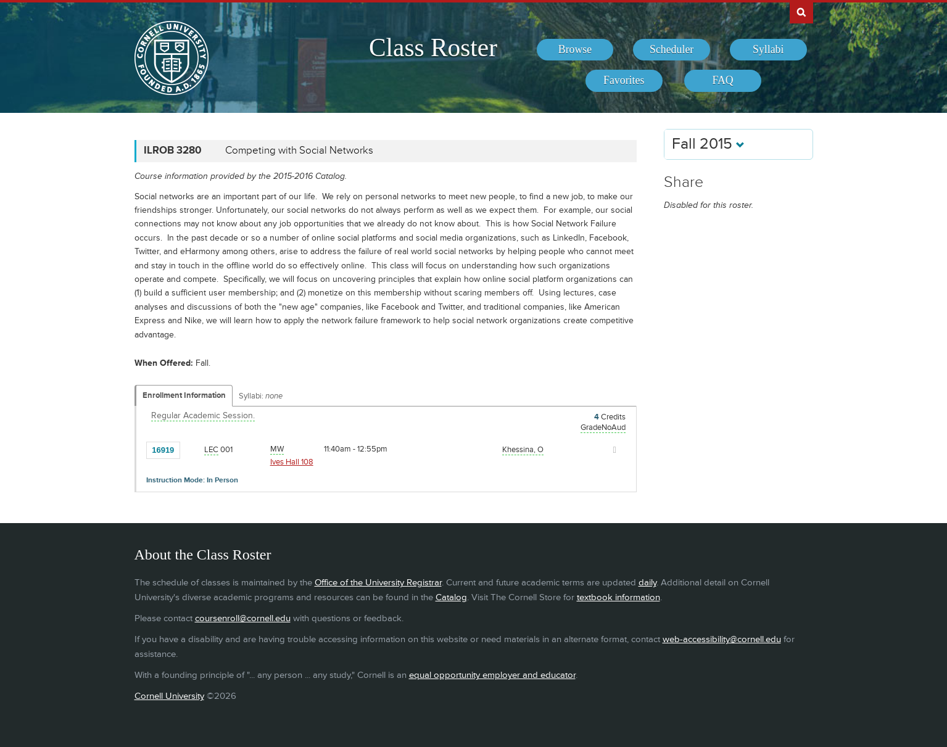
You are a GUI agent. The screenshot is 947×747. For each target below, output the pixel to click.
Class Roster (433, 47)
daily (647, 582)
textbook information (618, 597)
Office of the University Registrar (378, 582)
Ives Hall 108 (291, 462)
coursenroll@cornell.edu (243, 618)
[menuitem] (575, 50)
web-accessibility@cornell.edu (722, 639)
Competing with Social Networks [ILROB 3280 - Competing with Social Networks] (299, 150)
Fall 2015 (708, 144)
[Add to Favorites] (192, 449)
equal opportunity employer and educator (492, 675)
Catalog (451, 597)
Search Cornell (801, 11)
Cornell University (169, 696)
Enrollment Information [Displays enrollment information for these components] (184, 395)
